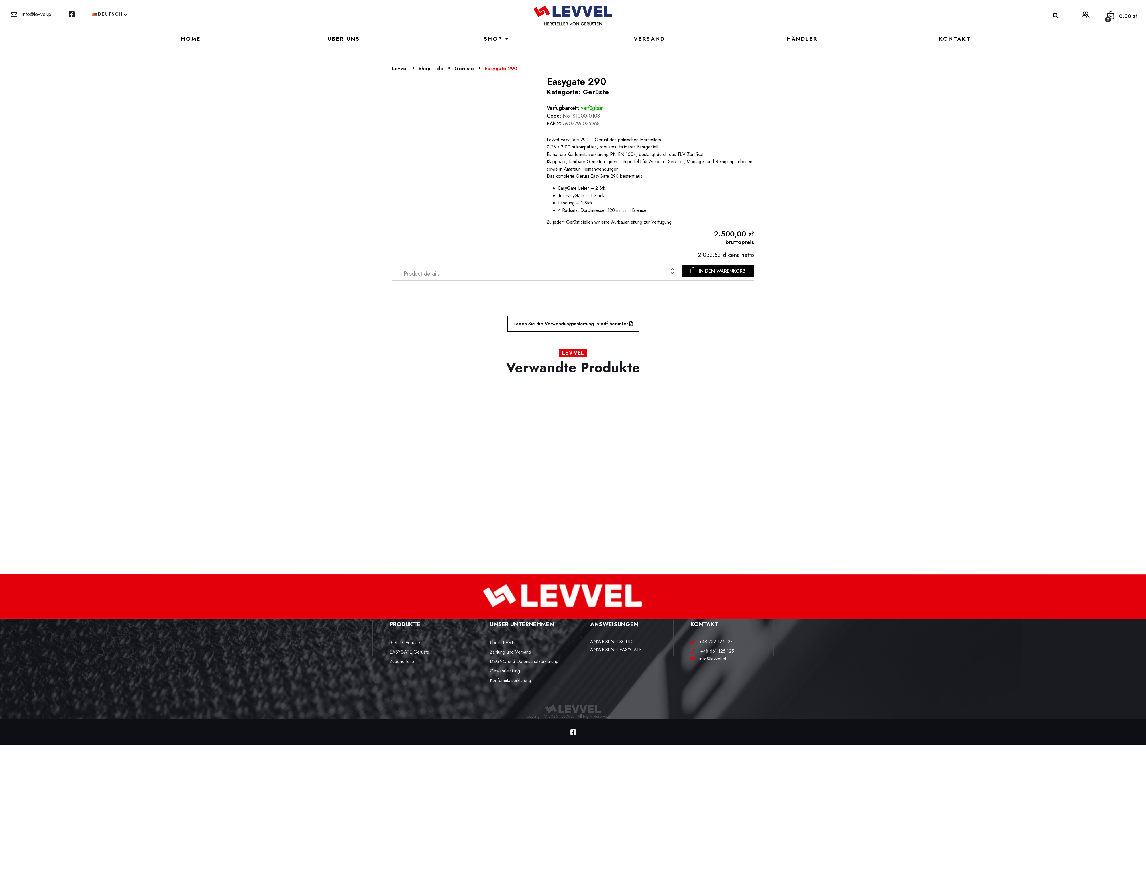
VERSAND (649, 39)
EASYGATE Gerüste (409, 652)
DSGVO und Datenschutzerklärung (524, 661)
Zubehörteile (402, 661)
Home (191, 39)
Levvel (400, 68)
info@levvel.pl (31, 14)
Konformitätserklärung (510, 680)
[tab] (422, 273)
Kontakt (955, 39)
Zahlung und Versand (510, 652)
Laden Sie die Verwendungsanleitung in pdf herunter (573, 323)
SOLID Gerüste (405, 642)
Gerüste (464, 68)
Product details (422, 274)
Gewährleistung (505, 671)
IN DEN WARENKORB (717, 270)
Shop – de (431, 68)
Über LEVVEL (503, 642)
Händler (802, 39)
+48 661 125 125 (715, 651)
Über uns (344, 39)
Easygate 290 (501, 68)
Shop (493, 39)
